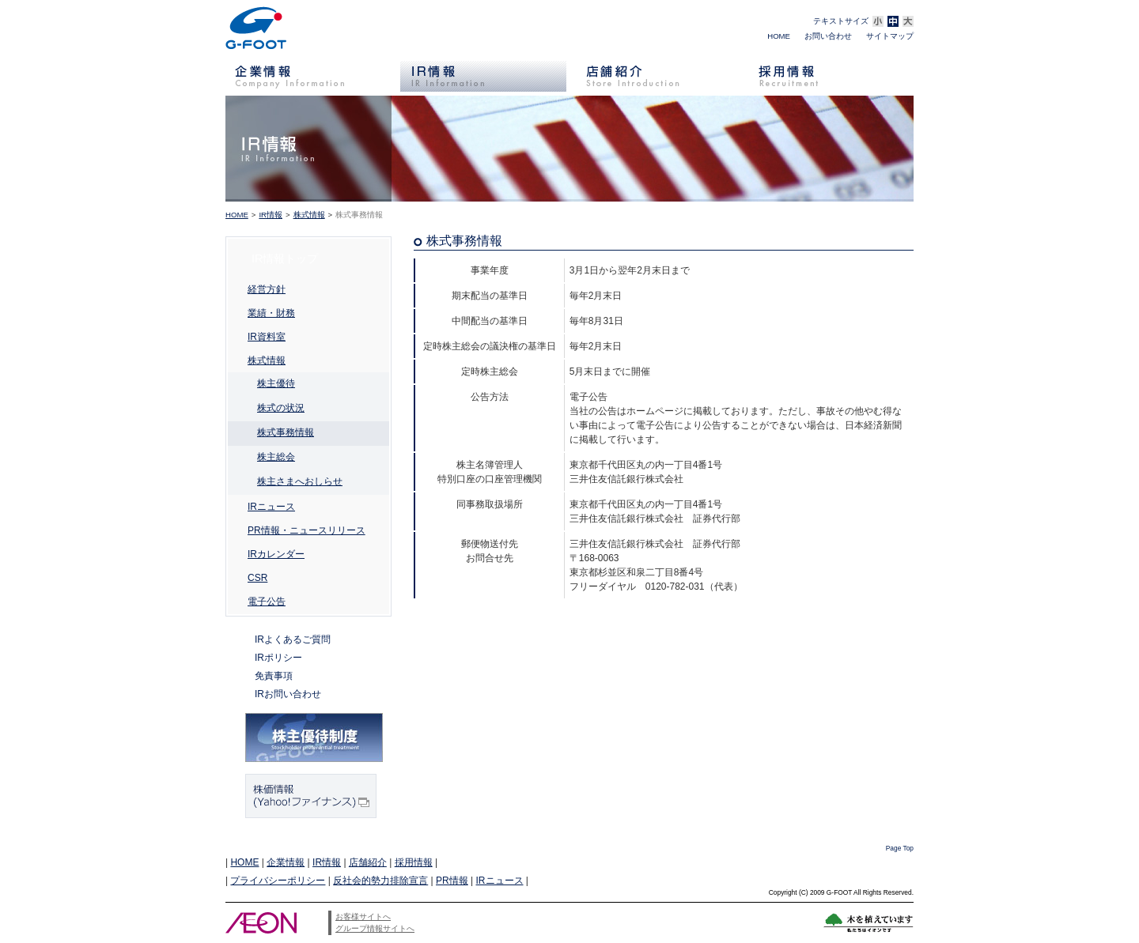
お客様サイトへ (363, 916)
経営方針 (267, 289)
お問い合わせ (828, 36)
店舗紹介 (368, 862)
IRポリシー (278, 657)
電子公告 (267, 601)
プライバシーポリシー (277, 880)
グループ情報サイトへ (374, 928)
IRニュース (271, 506)
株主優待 (276, 383)
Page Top (900, 848)
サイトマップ (890, 36)
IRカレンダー (276, 554)
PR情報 (452, 880)
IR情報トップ (285, 258)
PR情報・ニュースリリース (306, 530)
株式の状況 (281, 407)
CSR (257, 577)
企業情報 (286, 862)
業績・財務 (271, 313)
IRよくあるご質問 (293, 639)
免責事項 (274, 675)
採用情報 (414, 862)
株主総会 (276, 456)
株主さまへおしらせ (299, 481)
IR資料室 (267, 336)
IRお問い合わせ (288, 694)
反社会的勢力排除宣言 (380, 880)
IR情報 (270, 214)
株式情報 (309, 214)
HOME (778, 36)
